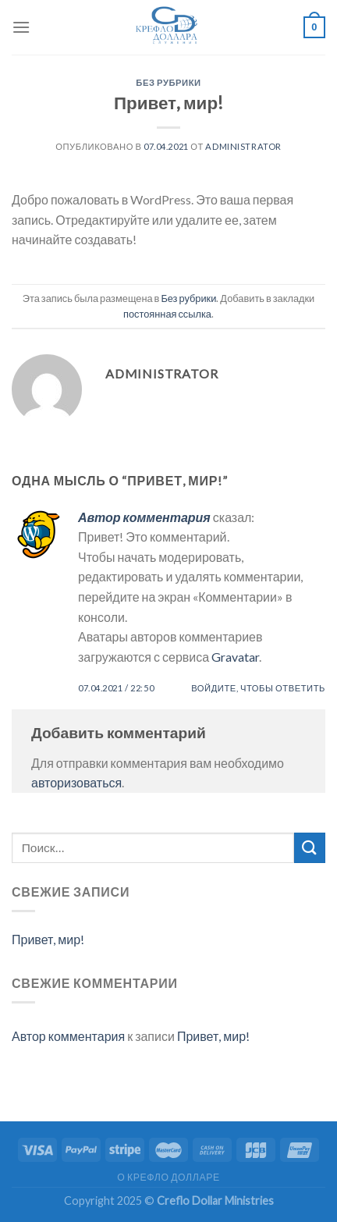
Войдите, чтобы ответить (258, 688)
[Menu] (21, 27)
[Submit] (309, 848)
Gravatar (235, 656)
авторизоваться (76, 782)
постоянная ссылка (167, 313)
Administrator (243, 146)
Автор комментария (144, 517)
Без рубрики (168, 82)
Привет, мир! (48, 939)
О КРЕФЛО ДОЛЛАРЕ (168, 1177)
